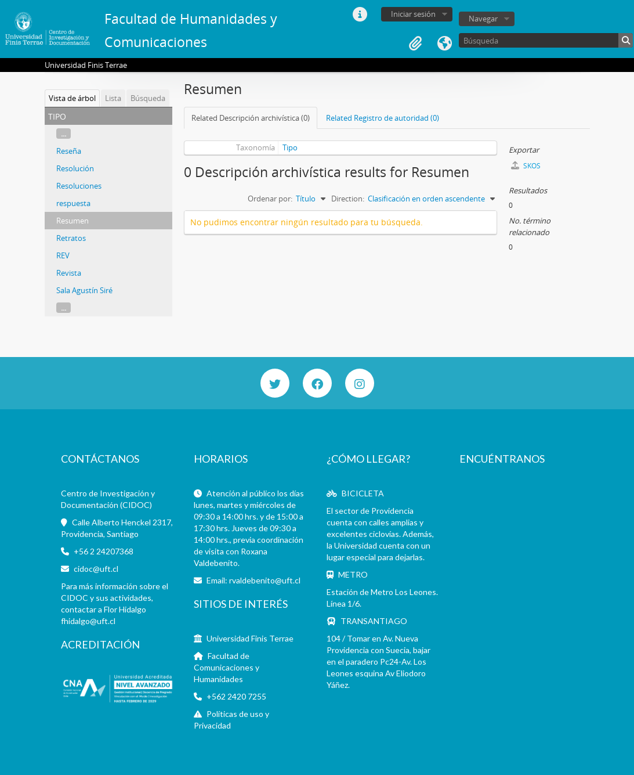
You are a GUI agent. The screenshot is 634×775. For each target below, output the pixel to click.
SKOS (526, 166)
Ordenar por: (270, 198)
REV (63, 255)
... (63, 133)
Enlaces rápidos (359, 14)
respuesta (73, 203)
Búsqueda (148, 98)
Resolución (75, 168)
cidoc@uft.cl (96, 569)
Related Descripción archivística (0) (250, 118)
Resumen (72, 220)
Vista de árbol (72, 98)
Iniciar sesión (413, 14)
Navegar (483, 18)
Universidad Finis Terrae (250, 638)
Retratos (71, 238)
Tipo (290, 147)
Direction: (347, 198)
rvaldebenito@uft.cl (264, 580)
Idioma (444, 43)
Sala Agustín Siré (84, 290)
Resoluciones (79, 186)
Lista (113, 98)
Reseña (68, 151)
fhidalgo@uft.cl (88, 621)
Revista (68, 273)
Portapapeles (415, 43)
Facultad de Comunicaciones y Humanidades (226, 667)
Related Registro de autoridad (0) (382, 118)
